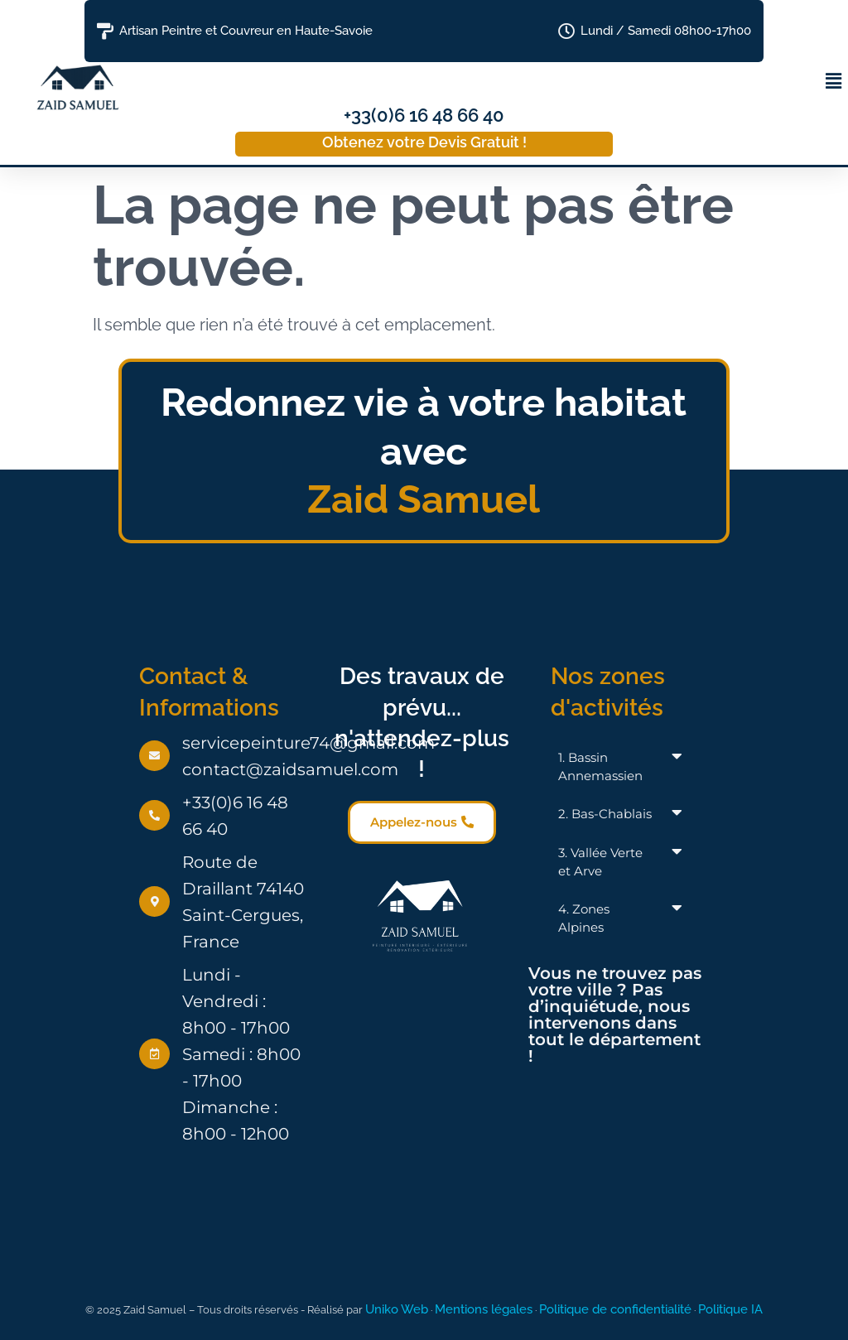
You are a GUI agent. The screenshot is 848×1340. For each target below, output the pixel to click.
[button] (834, 80)
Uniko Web (396, 1309)
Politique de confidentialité (615, 1309)
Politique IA (730, 1309)
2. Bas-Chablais (605, 814)
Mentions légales (483, 1309)
